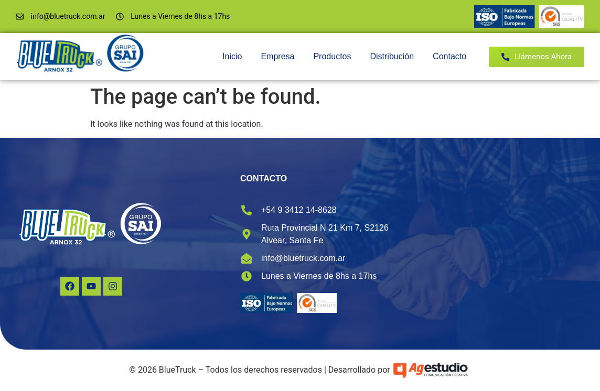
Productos (332, 56)
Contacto (449, 56)
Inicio (232, 56)
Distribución (392, 56)
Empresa (277, 56)
